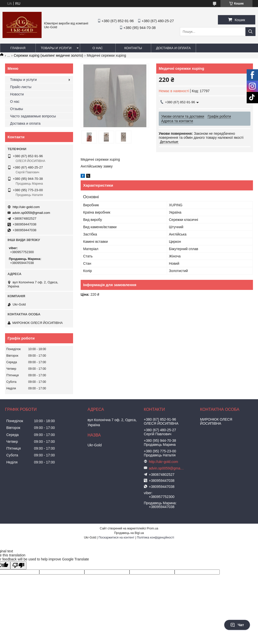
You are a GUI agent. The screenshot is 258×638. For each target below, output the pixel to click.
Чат (237, 625)
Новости (17, 94)
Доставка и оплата (173, 48)
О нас (97, 48)
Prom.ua (152, 528)
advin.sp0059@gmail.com (31, 213)
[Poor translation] (18, 565)
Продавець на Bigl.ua (129, 533)
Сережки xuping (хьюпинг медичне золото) (48, 55)
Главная (17, 48)
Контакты (133, 48)
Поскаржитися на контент (116, 537)
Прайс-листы (20, 87)
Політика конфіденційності (155, 537)
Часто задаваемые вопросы (33, 116)
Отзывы (16, 109)
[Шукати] (250, 31)
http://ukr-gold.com (26, 207)
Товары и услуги (56, 48)
